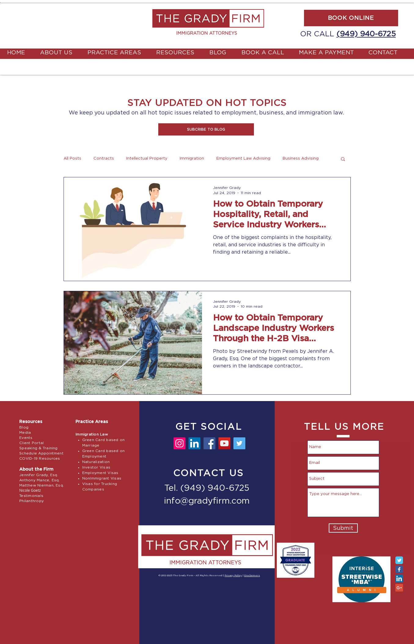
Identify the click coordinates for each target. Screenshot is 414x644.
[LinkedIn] (194, 443)
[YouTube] (224, 443)
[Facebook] (209, 443)
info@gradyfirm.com (207, 501)
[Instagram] (179, 443)
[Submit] (343, 528)
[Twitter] (239, 443)
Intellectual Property (146, 159)
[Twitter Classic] (399, 560)
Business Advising (301, 159)
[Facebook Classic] (399, 569)
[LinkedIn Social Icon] (399, 578)
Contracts (103, 159)
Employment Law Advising (243, 159)
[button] (206, 129)
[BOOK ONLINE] (351, 18)
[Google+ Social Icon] (399, 588)
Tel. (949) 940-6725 (206, 488)
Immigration (192, 159)
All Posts (72, 159)
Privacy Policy (233, 575)
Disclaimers (252, 575)
